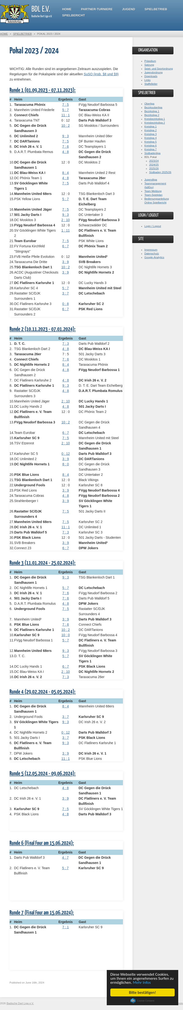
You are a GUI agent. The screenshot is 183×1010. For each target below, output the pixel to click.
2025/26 (154, 168)
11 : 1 (65, 115)
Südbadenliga (152, 153)
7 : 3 (65, 343)
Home (66, 9)
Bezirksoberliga (153, 107)
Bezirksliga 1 (151, 111)
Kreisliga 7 (150, 149)
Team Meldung (153, 191)
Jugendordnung (153, 72)
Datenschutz (151, 253)
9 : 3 (65, 136)
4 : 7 (65, 857)
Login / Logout (152, 226)
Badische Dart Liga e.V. (20, 1003)
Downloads (150, 76)
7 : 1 (65, 927)
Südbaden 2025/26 (160, 172)
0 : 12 (65, 454)
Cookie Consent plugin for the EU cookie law (142, 1000)
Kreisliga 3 (150, 134)
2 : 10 (65, 220)
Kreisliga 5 (150, 141)
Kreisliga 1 (150, 126)
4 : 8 (65, 152)
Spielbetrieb (156, 9)
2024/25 (154, 164)
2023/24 (154, 160)
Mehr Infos (142, 982)
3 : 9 (65, 262)
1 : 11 (65, 230)
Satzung (149, 64)
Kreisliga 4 (150, 138)
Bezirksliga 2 (151, 115)
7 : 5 (65, 105)
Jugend (128, 9)
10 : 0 (65, 635)
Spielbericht (73, 15)
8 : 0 (65, 464)
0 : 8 (65, 304)
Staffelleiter (151, 83)
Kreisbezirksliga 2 (154, 122)
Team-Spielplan (153, 194)
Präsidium (150, 61)
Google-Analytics (154, 257)
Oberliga (149, 103)
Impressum (150, 249)
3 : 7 (65, 293)
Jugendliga (150, 179)
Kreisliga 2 (150, 130)
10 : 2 (65, 125)
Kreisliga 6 (150, 145)
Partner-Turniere (97, 9)
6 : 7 (65, 246)
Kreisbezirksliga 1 (154, 118)
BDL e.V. (40, 9)
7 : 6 (65, 146)
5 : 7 (65, 110)
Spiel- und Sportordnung (158, 68)
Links (147, 80)
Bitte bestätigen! (142, 992)
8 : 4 (65, 173)
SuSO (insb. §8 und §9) (101, 74)
